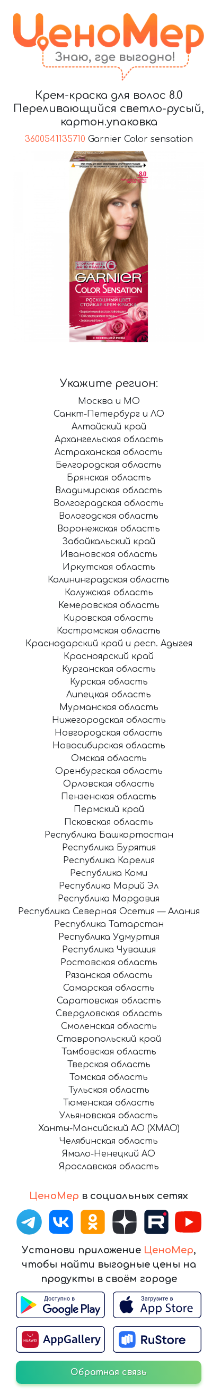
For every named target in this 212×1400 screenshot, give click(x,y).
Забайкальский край (108, 541)
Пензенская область (108, 797)
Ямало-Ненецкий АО (108, 1154)
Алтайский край (109, 427)
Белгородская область (109, 465)
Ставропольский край (109, 1039)
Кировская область (109, 618)
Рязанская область (109, 975)
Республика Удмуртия (109, 937)
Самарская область (109, 988)
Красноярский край (109, 656)
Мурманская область (108, 707)
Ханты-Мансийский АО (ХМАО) (109, 1128)
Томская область (108, 1077)
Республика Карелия (109, 860)
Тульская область (108, 1090)
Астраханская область (109, 452)
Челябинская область (108, 1141)
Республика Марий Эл (108, 886)
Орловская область (109, 784)
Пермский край (109, 809)
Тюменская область (109, 1103)
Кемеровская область (109, 605)
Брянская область (109, 478)
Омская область (109, 758)
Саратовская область (109, 1001)
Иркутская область (109, 567)
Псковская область (108, 822)
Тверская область (109, 1064)
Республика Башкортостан (109, 835)
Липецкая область (108, 694)
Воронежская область (108, 529)
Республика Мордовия (109, 899)
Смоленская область (109, 1026)
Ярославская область (109, 1166)
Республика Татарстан (109, 924)
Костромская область (109, 631)
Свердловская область (109, 1013)
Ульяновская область (108, 1115)
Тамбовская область (108, 1052)
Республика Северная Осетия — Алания (109, 911)
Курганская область (109, 669)
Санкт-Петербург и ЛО (109, 414)
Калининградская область (109, 580)
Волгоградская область (109, 503)
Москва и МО (109, 401)
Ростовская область (108, 962)
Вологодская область (108, 516)
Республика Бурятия (109, 848)
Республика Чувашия (109, 950)
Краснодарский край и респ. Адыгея (108, 643)
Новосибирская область (108, 745)
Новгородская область (109, 733)
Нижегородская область (109, 720)
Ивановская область (108, 554)
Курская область (109, 682)
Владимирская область (108, 490)
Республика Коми (108, 873)
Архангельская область (109, 439)
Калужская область (109, 592)
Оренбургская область (109, 771)
